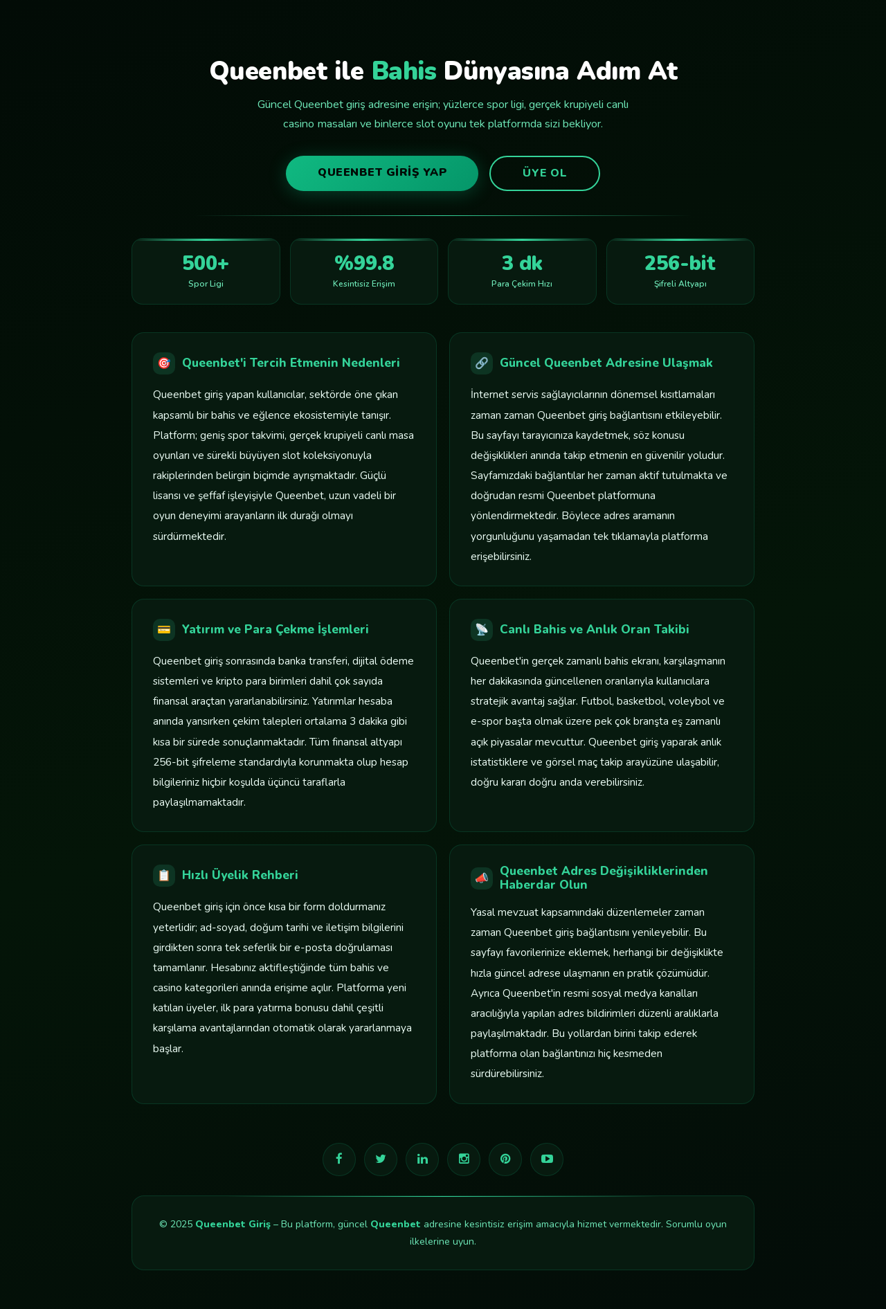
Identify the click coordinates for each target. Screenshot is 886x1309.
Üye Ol (545, 173)
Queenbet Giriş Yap (382, 172)
